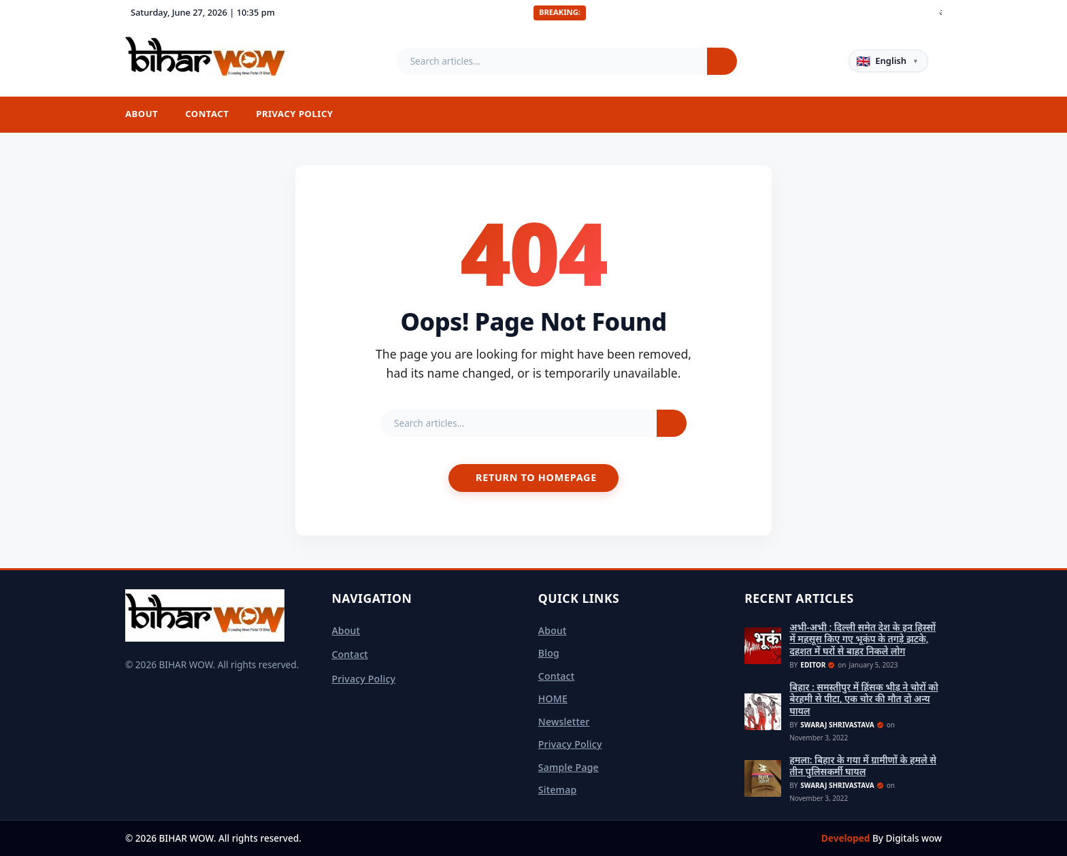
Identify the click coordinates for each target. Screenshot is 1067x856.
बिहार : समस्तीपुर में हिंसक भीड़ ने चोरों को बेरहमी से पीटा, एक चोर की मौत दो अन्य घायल (863, 699)
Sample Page (568, 767)
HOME (553, 698)
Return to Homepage (536, 477)
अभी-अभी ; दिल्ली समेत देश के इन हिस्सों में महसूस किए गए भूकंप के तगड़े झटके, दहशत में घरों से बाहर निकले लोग (862, 639)
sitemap (557, 789)
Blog (548, 652)
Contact (207, 114)
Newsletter (564, 721)
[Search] (722, 61)
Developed (846, 838)
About (141, 114)
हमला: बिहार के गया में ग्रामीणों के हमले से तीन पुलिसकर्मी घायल (862, 766)
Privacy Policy (294, 114)
